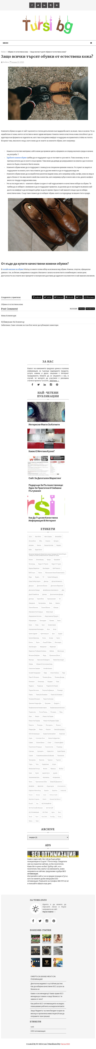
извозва (56, 607)
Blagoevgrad (50, 786)
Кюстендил (58, 642)
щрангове (40, 786)
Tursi (37, 816)
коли (43, 625)
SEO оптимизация (34, 812)
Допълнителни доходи (56, 594)
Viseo (59, 816)
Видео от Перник (43, 564)
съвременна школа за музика (45, 755)
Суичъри (31, 751)
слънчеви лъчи (40, 738)
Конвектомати (52, 625)
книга (58, 620)
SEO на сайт (49, 808)
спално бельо (40, 742)
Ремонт (37, 716)
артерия (31, 545)
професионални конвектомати (38, 707)
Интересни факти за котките (44, 424)
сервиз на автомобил (49, 734)
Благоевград (40, 559)
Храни (37, 773)
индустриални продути (51, 616)
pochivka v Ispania (34, 799)
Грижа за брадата (53, 577)
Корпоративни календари (36, 629)
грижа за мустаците (34, 581)
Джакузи (31, 585)
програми (47, 703)
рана (61, 712)
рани (30, 716)
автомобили (32, 541)
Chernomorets (61, 786)
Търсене (58, 760)
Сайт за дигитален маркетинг (45, 478)
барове (58, 545)
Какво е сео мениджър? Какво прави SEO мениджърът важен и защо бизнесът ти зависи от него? (47, 996)
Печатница (41, 681)
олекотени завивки (34, 668)
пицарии (49, 681)
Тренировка (32, 760)
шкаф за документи (56, 781)
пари (63, 673)
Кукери (60, 633)
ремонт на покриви (34, 720)
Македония (43, 646)
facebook (90, 309)
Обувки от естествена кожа (44, 664)
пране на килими (48, 699)
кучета (31, 642)
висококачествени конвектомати (54, 572)
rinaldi (31, 803)
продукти (56, 703)
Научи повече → (49, 912)
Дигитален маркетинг (57, 585)
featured (63, 790)
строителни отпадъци (35, 747)
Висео (40, 572)
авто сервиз (48, 536)
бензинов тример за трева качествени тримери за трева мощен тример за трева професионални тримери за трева (47, 554)
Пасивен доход (47, 677)
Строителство (49, 747)
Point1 (44, 799)
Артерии (56, 541)
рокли (40, 729)
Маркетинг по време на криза (37, 651)
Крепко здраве (33, 633)
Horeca (38, 795)
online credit (53, 795)
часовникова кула (34, 777)
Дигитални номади (34, 590)
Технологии (60, 755)
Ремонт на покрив (48, 716)
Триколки (41, 760)
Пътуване (53, 712)
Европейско (40, 599)
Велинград (32, 564)
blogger (73, 309)
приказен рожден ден (35, 703)
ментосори (61, 651)
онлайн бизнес (47, 668)
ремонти (31, 725)
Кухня (58, 638)
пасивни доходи (59, 677)
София (31, 742)
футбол (61, 768)
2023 (30, 536)
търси (30, 764)
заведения (32, 603)
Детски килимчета (57, 581)
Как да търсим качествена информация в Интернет (43, 519)
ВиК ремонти (56, 568)
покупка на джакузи (48, 690)
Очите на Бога (54, 673)
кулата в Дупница (34, 638)
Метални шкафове (34, 655)
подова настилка (34, 690)
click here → (54, 381)
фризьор (53, 768)
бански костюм (48, 545)
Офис (45, 673)
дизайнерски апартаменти (50, 590)
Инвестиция (49, 612)
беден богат (38, 549)
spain (53, 812)
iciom (44, 795)
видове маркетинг (34, 568)
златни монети (45, 607)
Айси (40, 541)
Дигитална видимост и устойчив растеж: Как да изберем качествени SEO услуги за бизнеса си (47, 986)
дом (63, 590)
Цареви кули (46, 773)
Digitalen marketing (35, 790)
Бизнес (31, 559)
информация (32, 620)
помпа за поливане (42, 694)
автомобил (58, 536)
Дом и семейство (34, 594)
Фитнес (45, 768)
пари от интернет (34, 677)
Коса (48, 629)
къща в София (47, 642)
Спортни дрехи (59, 742)
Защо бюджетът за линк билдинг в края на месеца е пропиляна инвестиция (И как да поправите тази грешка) (47, 1013)
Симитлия (62, 734)
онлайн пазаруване (34, 673)
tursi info (44, 816)
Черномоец (46, 777)
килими (52, 620)
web (37, 821)
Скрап (30, 738)
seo (37, 803)
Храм (30, 773)
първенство (32, 712)
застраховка (42, 603)
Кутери (51, 638)
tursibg (52, 816)
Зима (50, 603)
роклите (48, 729)
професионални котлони (57, 707)
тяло (37, 764)
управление (45, 764)
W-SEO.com (41, 1044)
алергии (48, 541)
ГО (43, 577)
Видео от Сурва (56, 564)
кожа (36, 625)
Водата (37, 577)
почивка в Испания (34, 699)
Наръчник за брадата (43, 660)
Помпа (31, 694)
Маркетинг (53, 646)
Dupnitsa (54, 790)
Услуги (54, 764)
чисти (30, 781)
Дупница (31, 599)
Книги (30, 625)
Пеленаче (31, 681)
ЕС (60, 599)
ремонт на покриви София (51, 720)
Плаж (57, 681)
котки (54, 629)
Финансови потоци (34, 768)
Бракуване (57, 559)
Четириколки (56, 777)
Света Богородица (59, 729)
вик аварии (46, 568)
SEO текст (45, 812)
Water (30, 821)
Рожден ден (32, 729)
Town (59, 812)
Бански (39, 545)
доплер (44, 594)
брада (48, 559)
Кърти (38, 642)
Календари (43, 620)
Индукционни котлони (35, 616)
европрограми (51, 599)
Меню (5, 43)
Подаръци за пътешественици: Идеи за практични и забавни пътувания (46, 488)
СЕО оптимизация (34, 734)
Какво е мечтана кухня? (42, 451)
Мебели (52, 651)
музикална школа (55, 655)
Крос (53, 633)
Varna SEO (65, 1044)
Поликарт (60, 690)
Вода (30, 577)
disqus (81, 309)
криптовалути (45, 633)
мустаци (31, 660)
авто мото (38, 536)
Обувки (31, 664)
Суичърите (40, 751)
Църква (55, 773)
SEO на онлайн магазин (36, 808)
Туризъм (50, 760)
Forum (30, 795)
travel (30, 816)
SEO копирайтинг (46, 803)
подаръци (40, 686)
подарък (31, 686)
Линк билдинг (33, 646)
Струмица (59, 747)
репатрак (39, 725)
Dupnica (46, 790)
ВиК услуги (32, 572)
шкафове (31, 786)
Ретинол (58, 725)
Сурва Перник (61, 751)
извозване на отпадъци (36, 612)
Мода (44, 655)
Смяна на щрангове (54, 738)
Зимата (57, 603)
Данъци (46, 581)
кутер (44, 638)
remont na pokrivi (55, 799)
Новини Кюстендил (58, 660)
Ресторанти (49, 725)
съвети (31, 755)
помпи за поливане (56, 694)
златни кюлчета (33, 607)
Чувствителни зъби (41, 781)
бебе (30, 549)
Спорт (49, 742)
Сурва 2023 (50, 751)
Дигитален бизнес (42, 585)
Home (3, 52)
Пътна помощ (43, 712)
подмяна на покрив (52, 686)
